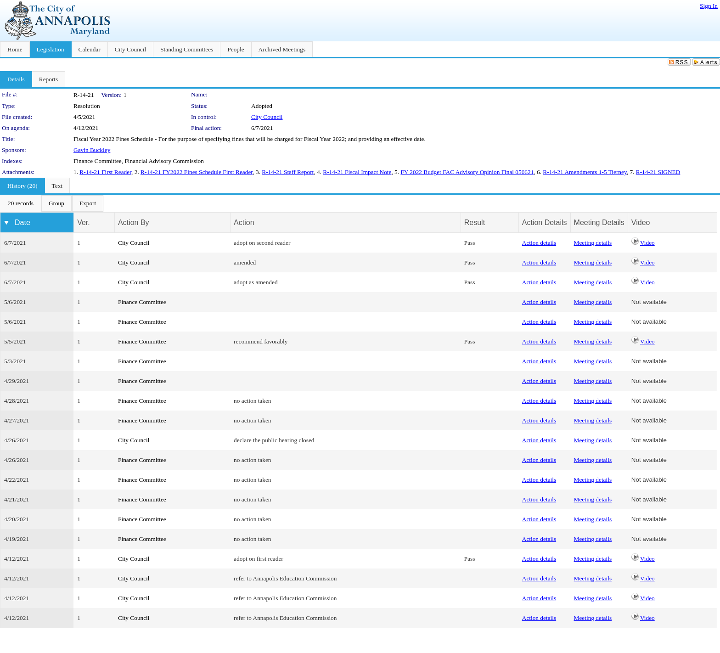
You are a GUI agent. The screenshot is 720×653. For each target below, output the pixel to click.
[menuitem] (20, 203)
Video (647, 242)
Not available (649, 301)
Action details (539, 242)
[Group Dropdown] (56, 203)
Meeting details (593, 242)
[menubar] (52, 203)
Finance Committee (142, 301)
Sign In (709, 5)
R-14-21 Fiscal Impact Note (357, 172)
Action (244, 222)
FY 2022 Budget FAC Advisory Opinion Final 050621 (467, 172)
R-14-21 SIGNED (658, 172)
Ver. (83, 222)
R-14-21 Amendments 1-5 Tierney (584, 172)
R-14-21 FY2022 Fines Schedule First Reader (197, 172)
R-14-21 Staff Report (288, 172)
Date (22, 222)
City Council (267, 116)
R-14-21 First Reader (105, 172)
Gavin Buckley (91, 149)
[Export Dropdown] (87, 203)
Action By (133, 222)
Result (474, 222)
